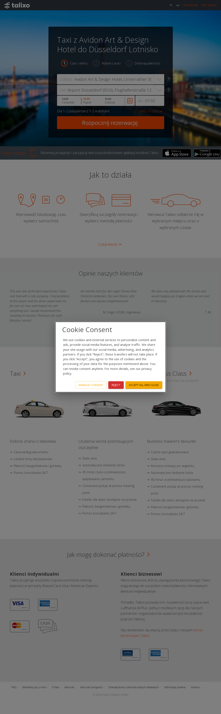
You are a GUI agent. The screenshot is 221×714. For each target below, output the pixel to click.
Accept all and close (144, 385)
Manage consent (91, 385)
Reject (116, 385)
